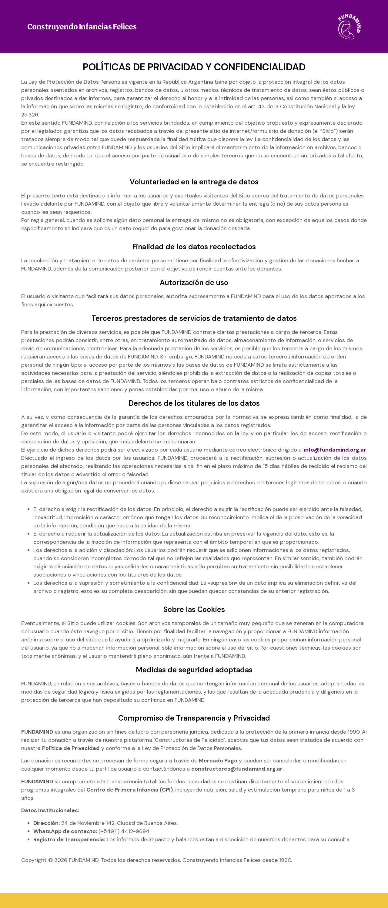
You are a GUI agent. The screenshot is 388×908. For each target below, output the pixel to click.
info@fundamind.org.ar (335, 449)
